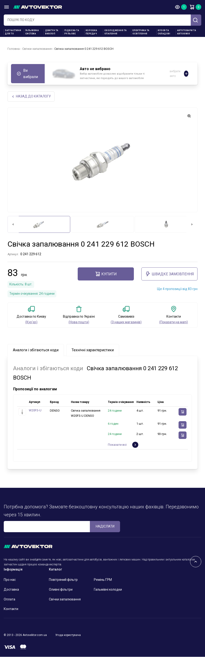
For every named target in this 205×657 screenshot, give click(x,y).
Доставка (11, 590)
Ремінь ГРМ (103, 580)
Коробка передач (91, 32)
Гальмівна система (32, 32)
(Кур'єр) (31, 322)
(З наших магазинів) (126, 322)
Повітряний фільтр (63, 580)
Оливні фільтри (61, 590)
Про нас (10, 580)
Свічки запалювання (37, 48)
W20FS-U (35, 411)
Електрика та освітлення (141, 32)
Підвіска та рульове (71, 32)
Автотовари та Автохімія (186, 32)
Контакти (11, 609)
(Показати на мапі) (173, 322)
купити (106, 274)
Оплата (9, 599)
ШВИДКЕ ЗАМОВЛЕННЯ (169, 274)
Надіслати (105, 527)
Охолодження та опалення (115, 32)
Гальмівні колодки (108, 590)
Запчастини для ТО (13, 32)
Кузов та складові (164, 32)
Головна (13, 48)
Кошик (192, 7)
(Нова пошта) (79, 322)
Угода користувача (68, 635)
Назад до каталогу (31, 97)
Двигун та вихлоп (52, 32)
